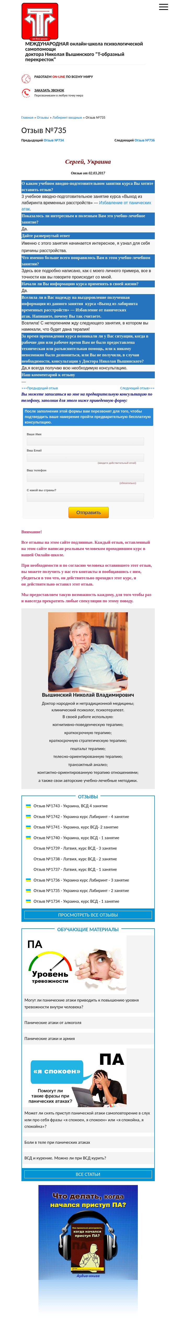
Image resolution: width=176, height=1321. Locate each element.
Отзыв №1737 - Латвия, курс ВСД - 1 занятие (75, 869)
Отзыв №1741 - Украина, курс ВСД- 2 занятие (76, 827)
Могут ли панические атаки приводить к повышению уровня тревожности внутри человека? (82, 1003)
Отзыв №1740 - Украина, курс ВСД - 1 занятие (77, 837)
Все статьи (88, 1174)
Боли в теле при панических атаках (57, 1142)
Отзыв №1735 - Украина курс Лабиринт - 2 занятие (81, 890)
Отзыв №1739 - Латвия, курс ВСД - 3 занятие (75, 848)
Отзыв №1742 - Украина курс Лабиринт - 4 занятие (81, 816)
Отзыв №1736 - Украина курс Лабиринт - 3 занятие (81, 880)
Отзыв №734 (54, 140)
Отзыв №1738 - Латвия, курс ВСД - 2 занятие (75, 859)
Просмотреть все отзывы (88, 915)
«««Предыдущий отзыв (40, 388)
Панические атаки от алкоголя (53, 1022)
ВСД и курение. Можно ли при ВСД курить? (65, 1158)
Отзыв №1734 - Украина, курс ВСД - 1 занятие (77, 901)
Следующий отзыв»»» (137, 388)
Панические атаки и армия (50, 1038)
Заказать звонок (49, 90)
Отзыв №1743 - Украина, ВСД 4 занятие (71, 806)
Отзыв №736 (145, 140)
